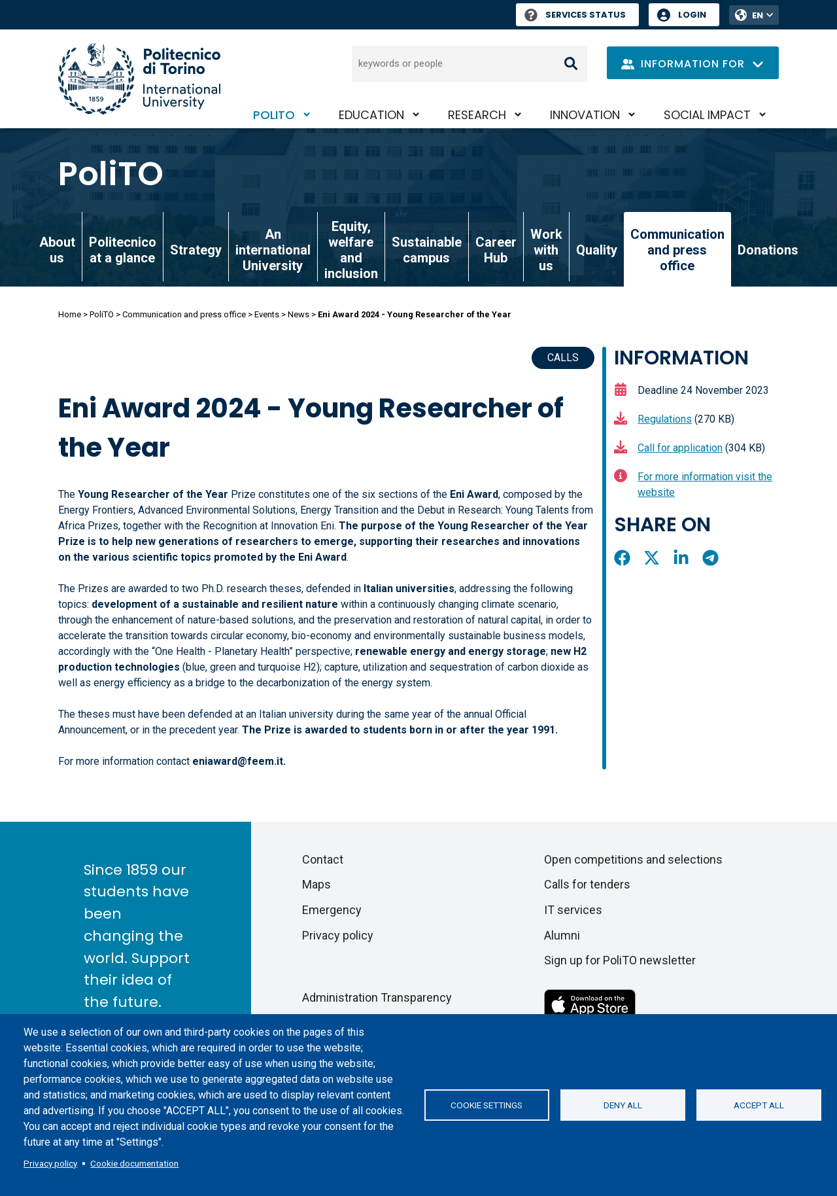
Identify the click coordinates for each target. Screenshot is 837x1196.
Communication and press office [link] (677, 249)
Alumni (562, 935)
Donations (768, 250)
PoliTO (274, 115)
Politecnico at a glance (122, 250)
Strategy (196, 250)
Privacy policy (50, 1163)
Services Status (575, 15)
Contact (322, 859)
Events (266, 314)
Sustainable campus (427, 250)
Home (69, 314)
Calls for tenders (587, 884)
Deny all (623, 1105)
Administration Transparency (377, 997)
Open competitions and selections (633, 859)
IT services (573, 910)
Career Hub (496, 250)
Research (477, 115)
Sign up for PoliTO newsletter (620, 960)
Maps (316, 884)
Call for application (680, 448)
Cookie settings (486, 1105)
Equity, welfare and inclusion (351, 250)
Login (692, 15)
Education (371, 115)
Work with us (546, 249)
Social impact (707, 115)
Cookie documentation (134, 1163)
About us (57, 250)
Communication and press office (184, 314)
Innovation (585, 115)
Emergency (332, 910)
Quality (596, 250)
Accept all (759, 1105)
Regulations (665, 419)
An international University (273, 249)
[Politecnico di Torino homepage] (139, 78)
